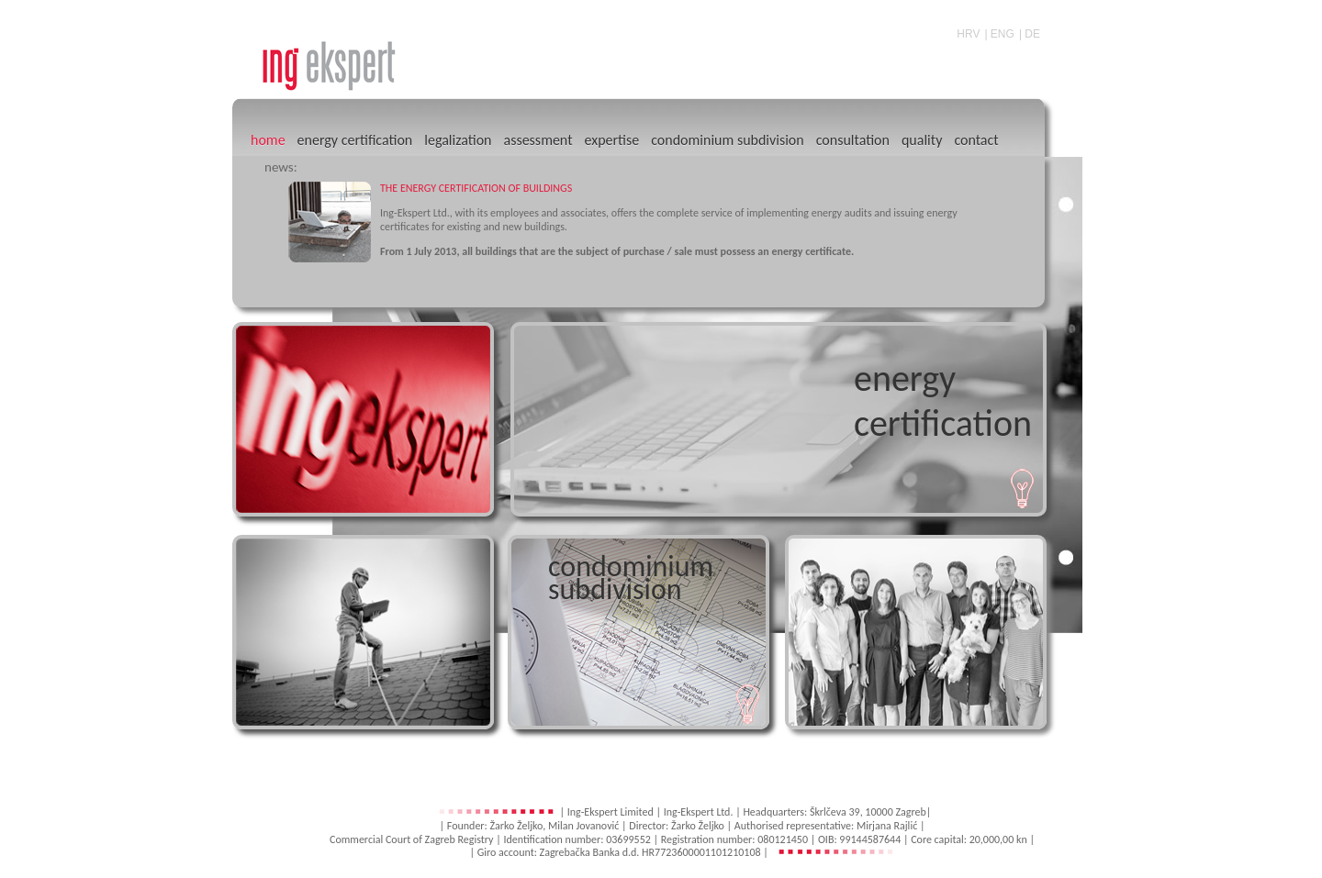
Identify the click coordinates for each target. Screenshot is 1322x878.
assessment (537, 140)
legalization (457, 140)
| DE (1029, 34)
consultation (853, 140)
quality (922, 140)
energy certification (355, 140)
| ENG (999, 34)
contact (976, 140)
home (268, 140)
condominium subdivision (727, 140)
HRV (968, 34)
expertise (611, 140)
